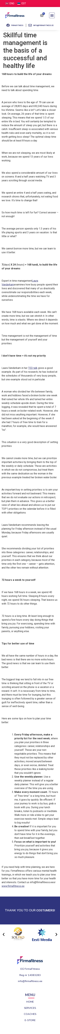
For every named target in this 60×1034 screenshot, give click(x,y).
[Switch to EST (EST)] (21, 3)
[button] (52, 15)
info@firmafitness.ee (30, 981)
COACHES (30, 1014)
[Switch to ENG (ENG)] (10, 3)
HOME (30, 1002)
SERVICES (30, 1008)
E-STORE (30, 1020)
